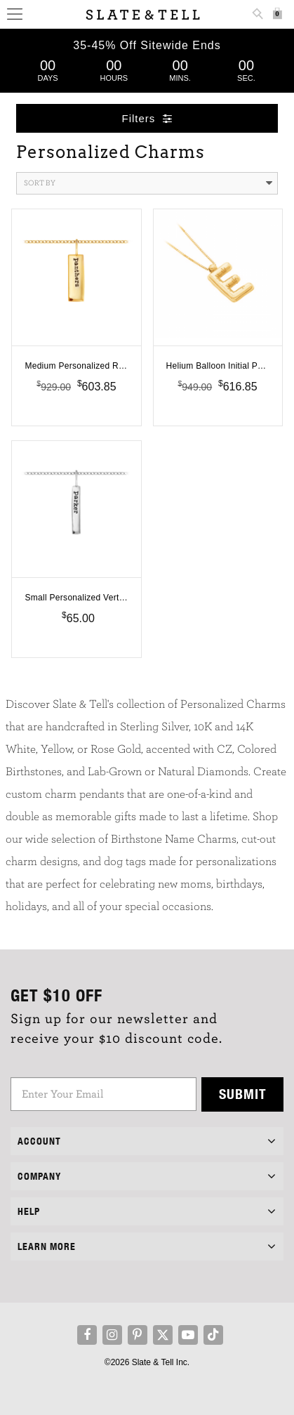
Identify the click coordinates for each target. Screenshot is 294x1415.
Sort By (148, 183)
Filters (147, 118)
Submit (243, 1094)
